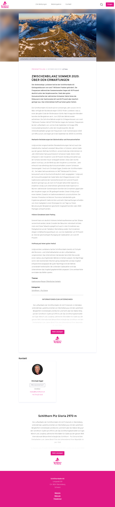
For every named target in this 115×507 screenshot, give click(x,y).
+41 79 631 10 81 (37, 395)
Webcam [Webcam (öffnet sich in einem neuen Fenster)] (57, 496)
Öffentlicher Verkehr (53, 282)
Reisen (43, 282)
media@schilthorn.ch (37, 392)
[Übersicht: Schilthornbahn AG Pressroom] (5, 4)
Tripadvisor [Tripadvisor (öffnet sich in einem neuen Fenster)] (57, 499)
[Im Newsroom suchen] (101, 4)
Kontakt (68, 4)
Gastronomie (36, 282)
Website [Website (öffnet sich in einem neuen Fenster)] (57, 493)
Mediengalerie (56, 4)
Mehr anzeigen (57, 332)
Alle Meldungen (41, 4)
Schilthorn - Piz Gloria (40, 291)
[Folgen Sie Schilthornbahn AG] (110, 4)
